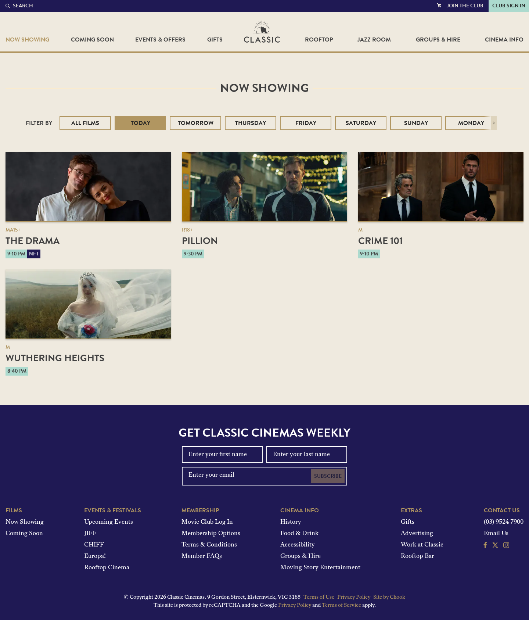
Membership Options (210, 534)
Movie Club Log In (207, 522)
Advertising (417, 534)
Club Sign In (508, 6)
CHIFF (94, 545)
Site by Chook (389, 597)
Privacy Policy (353, 597)
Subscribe (328, 476)
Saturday (361, 123)
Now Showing (27, 40)
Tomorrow (195, 123)
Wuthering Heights (55, 358)
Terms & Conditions (209, 545)
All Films (85, 123)
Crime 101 (380, 241)
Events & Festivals (112, 510)
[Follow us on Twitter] (495, 546)
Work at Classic (422, 545)
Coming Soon (92, 40)
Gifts (215, 40)
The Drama (33, 241)
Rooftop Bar (417, 556)
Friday (305, 123)
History (290, 522)
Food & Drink (299, 534)
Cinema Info (504, 40)
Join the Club (465, 6)
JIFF (90, 534)
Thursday (250, 123)
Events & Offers (160, 40)
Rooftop (319, 40)
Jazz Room (374, 40)
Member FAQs (201, 556)
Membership (200, 510)
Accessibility (297, 545)
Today (140, 123)
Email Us (496, 534)
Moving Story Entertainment (320, 568)
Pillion (200, 241)
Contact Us (502, 510)
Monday (471, 123)
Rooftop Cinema (106, 568)
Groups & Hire (438, 40)
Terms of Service (341, 605)
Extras (411, 510)
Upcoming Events (108, 522)
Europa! (95, 556)
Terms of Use (318, 597)
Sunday (416, 123)
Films (14, 510)
